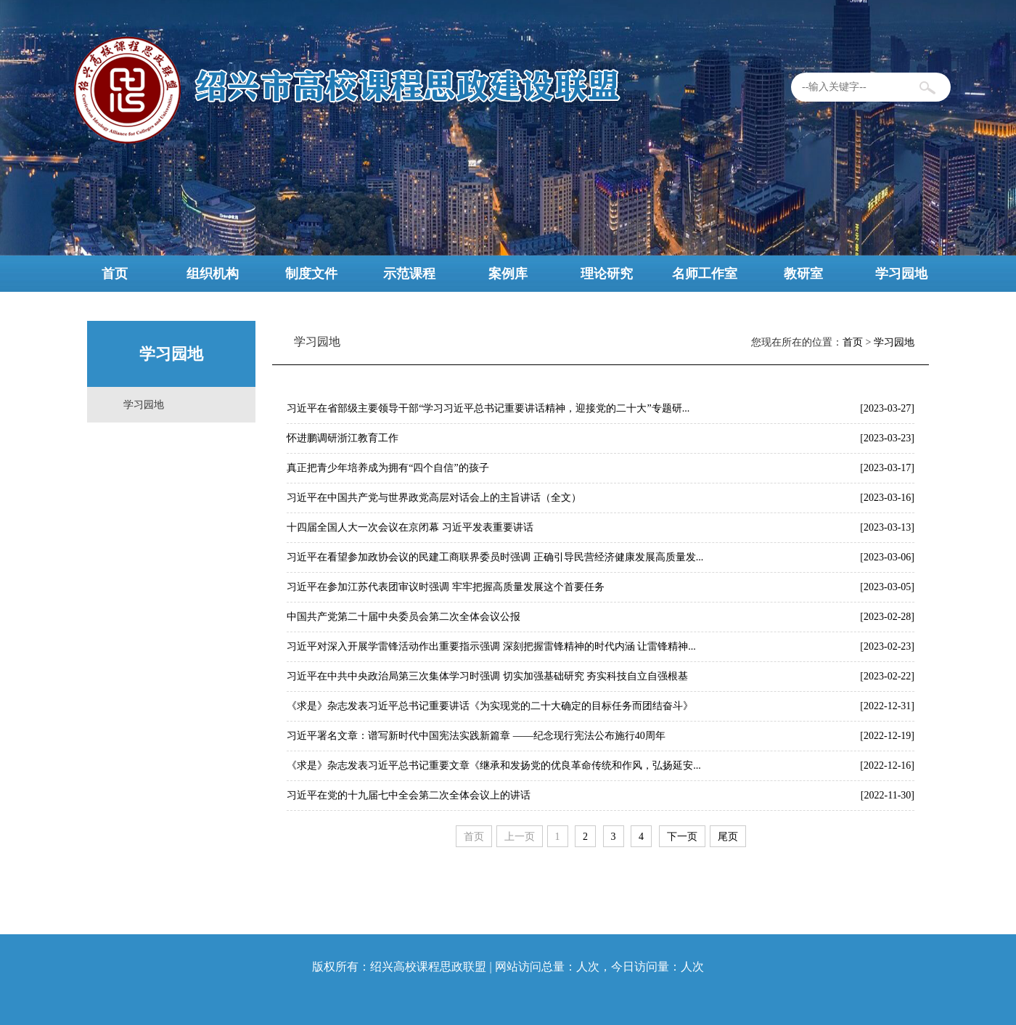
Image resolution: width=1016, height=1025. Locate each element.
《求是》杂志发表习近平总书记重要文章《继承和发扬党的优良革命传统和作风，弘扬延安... (494, 765)
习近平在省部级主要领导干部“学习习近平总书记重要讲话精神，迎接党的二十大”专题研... (488, 408)
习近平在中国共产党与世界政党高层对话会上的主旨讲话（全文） (434, 497)
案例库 (508, 273)
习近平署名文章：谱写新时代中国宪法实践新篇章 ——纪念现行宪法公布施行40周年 (476, 735)
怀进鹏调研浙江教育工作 (342, 438)
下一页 (682, 836)
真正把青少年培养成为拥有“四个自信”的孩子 (387, 467)
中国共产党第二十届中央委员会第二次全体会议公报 (403, 616)
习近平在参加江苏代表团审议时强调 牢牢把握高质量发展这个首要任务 (446, 586)
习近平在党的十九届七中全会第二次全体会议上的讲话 (408, 795)
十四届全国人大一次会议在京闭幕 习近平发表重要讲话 (410, 527)
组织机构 (213, 273)
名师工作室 (704, 273)
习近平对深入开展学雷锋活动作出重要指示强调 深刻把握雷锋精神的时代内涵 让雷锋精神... (491, 646)
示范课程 (409, 273)
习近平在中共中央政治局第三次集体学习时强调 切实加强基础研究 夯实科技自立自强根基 (487, 676)
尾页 (728, 836)
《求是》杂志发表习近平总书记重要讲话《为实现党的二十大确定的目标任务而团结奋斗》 (490, 706)
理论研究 (607, 273)
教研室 (803, 273)
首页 (115, 273)
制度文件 (311, 273)
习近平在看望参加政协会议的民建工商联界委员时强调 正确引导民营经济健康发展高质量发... (495, 557)
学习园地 (901, 273)
